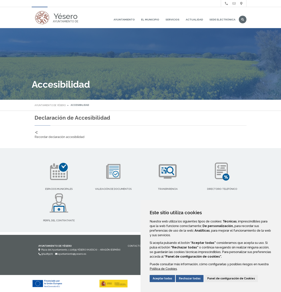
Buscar (242, 19)
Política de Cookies (163, 269)
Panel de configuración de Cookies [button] (231, 278)
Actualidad (194, 19)
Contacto (134, 246)
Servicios (172, 19)
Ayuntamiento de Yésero (50, 105)
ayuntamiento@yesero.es (70, 254)
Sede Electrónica (222, 19)
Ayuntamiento (124, 19)
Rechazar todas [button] (189, 278)
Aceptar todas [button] (162, 278)
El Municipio (150, 19)
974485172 (45, 254)
